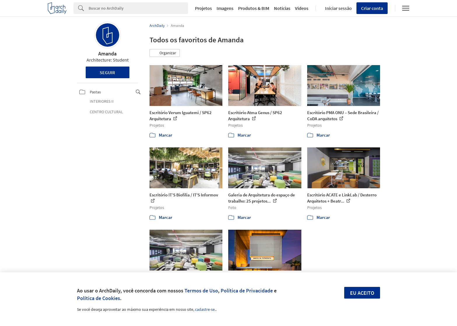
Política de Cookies (98, 298)
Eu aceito (362, 293)
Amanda (107, 53)
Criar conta (372, 8)
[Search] (138, 8)
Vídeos (301, 8)
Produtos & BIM (253, 8)
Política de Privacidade (247, 290)
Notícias (282, 8)
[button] (165, 53)
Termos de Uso (201, 290)
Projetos (203, 8)
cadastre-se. (205, 309)
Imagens (225, 8)
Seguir (107, 72)
